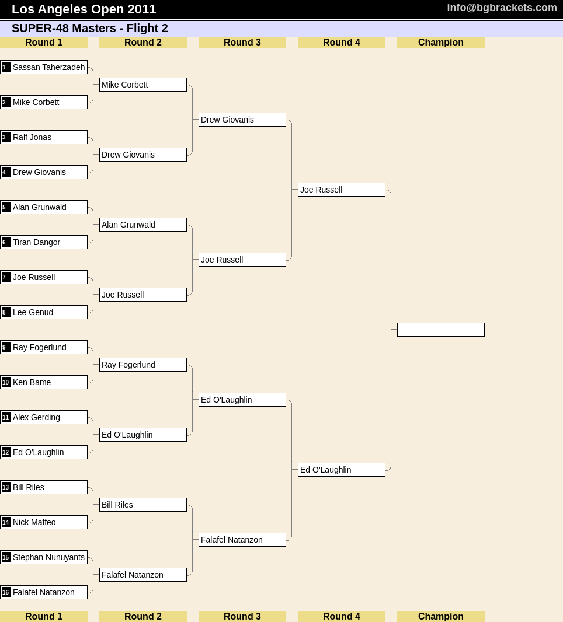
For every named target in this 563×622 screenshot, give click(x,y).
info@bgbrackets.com (502, 7)
